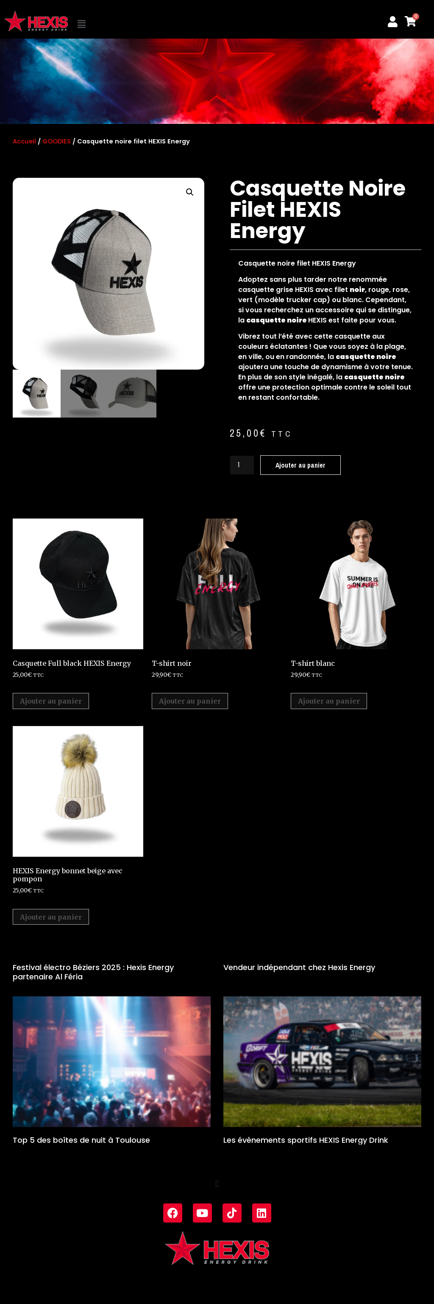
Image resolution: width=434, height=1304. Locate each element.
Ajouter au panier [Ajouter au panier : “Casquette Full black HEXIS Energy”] (51, 701)
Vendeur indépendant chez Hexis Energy (299, 967)
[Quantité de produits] (242, 465)
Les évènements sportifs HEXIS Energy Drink (305, 1140)
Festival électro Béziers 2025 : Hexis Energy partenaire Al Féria (93, 972)
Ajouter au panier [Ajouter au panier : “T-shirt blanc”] (329, 701)
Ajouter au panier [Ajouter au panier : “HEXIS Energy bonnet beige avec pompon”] (51, 917)
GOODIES (56, 141)
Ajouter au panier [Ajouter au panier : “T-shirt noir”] (190, 701)
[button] (113, 24)
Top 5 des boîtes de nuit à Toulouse (81, 1140)
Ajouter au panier (300, 465)
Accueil (24, 141)
